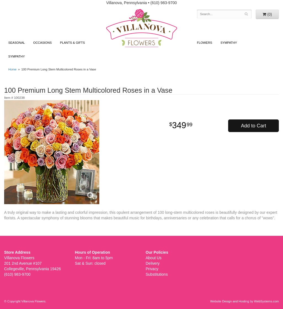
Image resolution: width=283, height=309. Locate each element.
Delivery (153, 263)
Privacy (152, 269)
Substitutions (157, 274)
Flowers (204, 42)
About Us (154, 258)
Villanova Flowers (141, 28)
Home (12, 69)
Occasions (42, 42)
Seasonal (16, 42)
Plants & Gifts (72, 42)
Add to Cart (253, 125)
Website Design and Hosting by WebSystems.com (244, 301)
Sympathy (16, 56)
